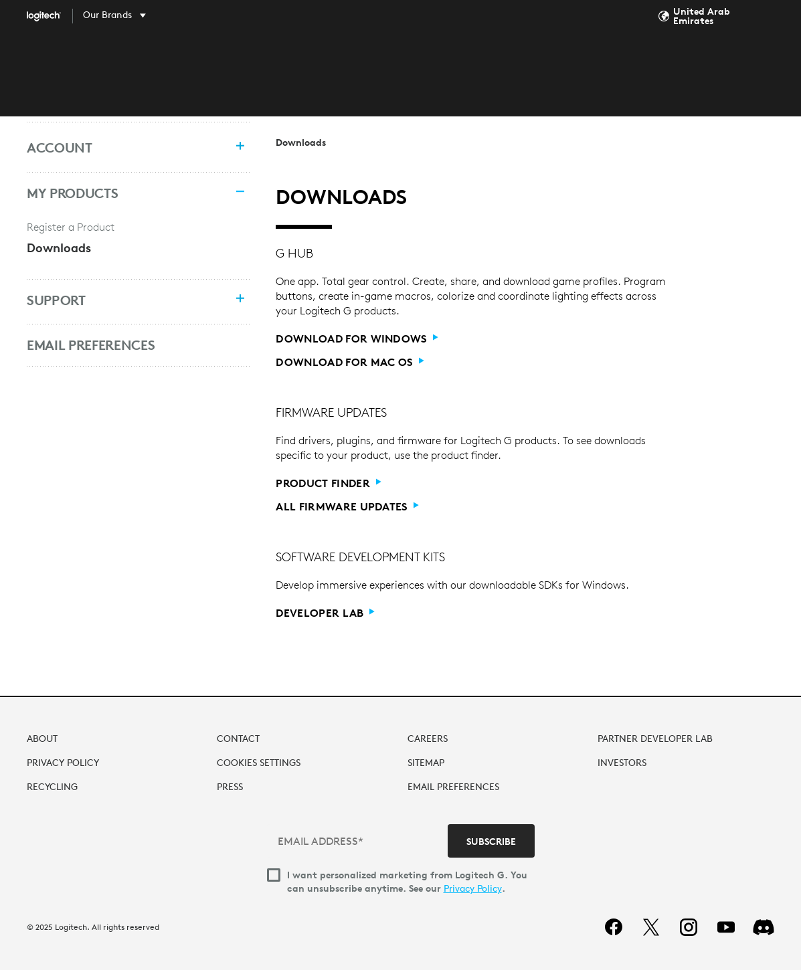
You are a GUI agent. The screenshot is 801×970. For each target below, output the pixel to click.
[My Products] (124, 193)
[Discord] (763, 927)
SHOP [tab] (287, 62)
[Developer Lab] (325, 613)
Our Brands (107, 15)
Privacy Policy (473, 888)
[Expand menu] (235, 147)
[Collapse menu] (235, 193)
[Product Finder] (328, 483)
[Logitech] (53, 16)
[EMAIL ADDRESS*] (358, 841)
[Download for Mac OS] (350, 362)
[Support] (124, 300)
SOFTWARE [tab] (430, 62)
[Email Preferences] (124, 345)
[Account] (124, 148)
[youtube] (726, 927)
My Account (768, 62)
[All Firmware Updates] (347, 506)
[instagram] (688, 927)
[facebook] (613, 927)
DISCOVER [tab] (352, 62)
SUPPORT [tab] (506, 62)
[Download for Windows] (357, 339)
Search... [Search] (680, 62)
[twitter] (651, 927)
